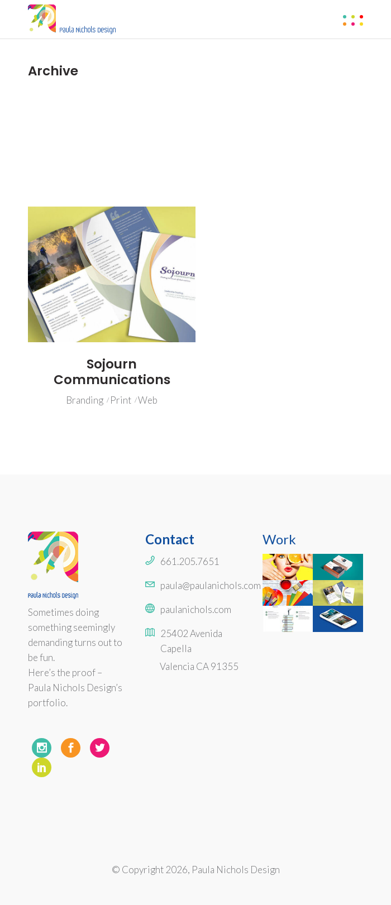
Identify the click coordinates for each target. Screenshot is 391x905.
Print (120, 400)
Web (148, 400)
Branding (84, 400)
